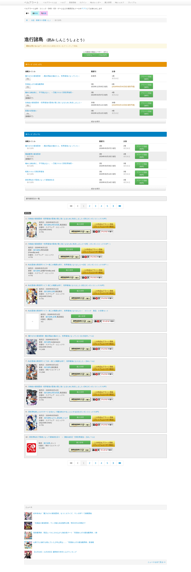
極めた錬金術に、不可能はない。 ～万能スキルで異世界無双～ (49, 92)
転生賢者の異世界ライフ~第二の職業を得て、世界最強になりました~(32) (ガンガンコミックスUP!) (66, 285)
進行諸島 (47, 225)
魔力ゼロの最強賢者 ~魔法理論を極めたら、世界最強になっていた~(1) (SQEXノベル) (61, 335)
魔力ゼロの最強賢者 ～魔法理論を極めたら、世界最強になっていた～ (52, 76)
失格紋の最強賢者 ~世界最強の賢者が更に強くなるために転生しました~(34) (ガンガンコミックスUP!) (67, 385)
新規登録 (72, 2)
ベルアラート (31, 2)
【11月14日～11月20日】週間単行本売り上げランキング (55, 550)
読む (28, 79)
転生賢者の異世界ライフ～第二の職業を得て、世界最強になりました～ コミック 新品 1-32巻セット (68, 310)
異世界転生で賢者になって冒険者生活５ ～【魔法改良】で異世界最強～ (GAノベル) (62, 435)
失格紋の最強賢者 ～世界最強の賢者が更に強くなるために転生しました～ (53, 103)
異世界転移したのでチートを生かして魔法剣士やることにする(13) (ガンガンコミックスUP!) (63, 410)
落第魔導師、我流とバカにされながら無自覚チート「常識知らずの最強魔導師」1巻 (65, 530)
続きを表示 (95, 121)
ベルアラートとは (50, 2)
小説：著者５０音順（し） (41, 20)
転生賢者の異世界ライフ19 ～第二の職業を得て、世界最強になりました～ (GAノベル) (61, 360)
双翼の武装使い (31, 111)
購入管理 (108, 2)
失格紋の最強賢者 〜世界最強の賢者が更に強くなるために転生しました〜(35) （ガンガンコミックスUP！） (69, 244)
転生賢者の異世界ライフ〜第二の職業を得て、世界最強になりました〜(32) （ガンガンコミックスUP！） (68, 264)
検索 (43, 13)
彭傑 (53, 291)
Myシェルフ (119, 2)
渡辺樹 (59, 416)
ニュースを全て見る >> (157, 560)
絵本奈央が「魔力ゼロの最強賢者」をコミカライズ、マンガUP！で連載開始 (62, 511)
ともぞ (65, 416)
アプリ (84, 9)
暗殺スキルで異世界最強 (34, 172)
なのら (54, 416)
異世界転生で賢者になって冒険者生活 (39, 180)
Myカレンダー (95, 2)
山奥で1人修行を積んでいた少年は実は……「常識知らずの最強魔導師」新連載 (63, 540)
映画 (35, 13)
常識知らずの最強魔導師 (34, 84)
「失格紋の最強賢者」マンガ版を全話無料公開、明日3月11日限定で (59, 521)
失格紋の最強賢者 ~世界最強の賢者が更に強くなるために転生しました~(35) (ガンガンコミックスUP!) (67, 219)
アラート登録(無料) (146, 78)
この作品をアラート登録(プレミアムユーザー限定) (104, 225)
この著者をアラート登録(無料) (95, 55)
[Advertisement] (95, 30)
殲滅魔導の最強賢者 (33, 154)
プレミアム (132, 2)
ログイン (83, 2)
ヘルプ (63, 2)
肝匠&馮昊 (55, 225)
